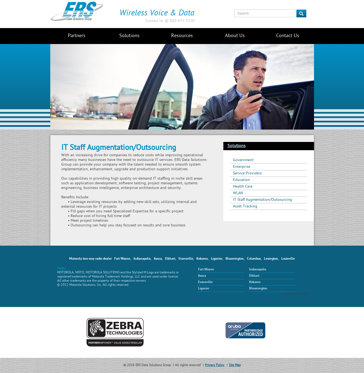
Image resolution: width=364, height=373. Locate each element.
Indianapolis (257, 269)
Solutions (129, 36)
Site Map (235, 365)
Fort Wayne (206, 269)
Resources (182, 36)
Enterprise (241, 166)
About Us (235, 36)
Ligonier (203, 288)
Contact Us (287, 36)
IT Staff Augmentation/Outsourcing (262, 200)
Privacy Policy (214, 365)
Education (241, 180)
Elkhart (254, 276)
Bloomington (258, 288)
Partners (76, 36)
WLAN (238, 193)
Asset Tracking (245, 206)
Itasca (202, 276)
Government (243, 160)
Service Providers (247, 173)
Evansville (205, 282)
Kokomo (254, 282)
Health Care (242, 186)
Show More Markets (295, 294)
